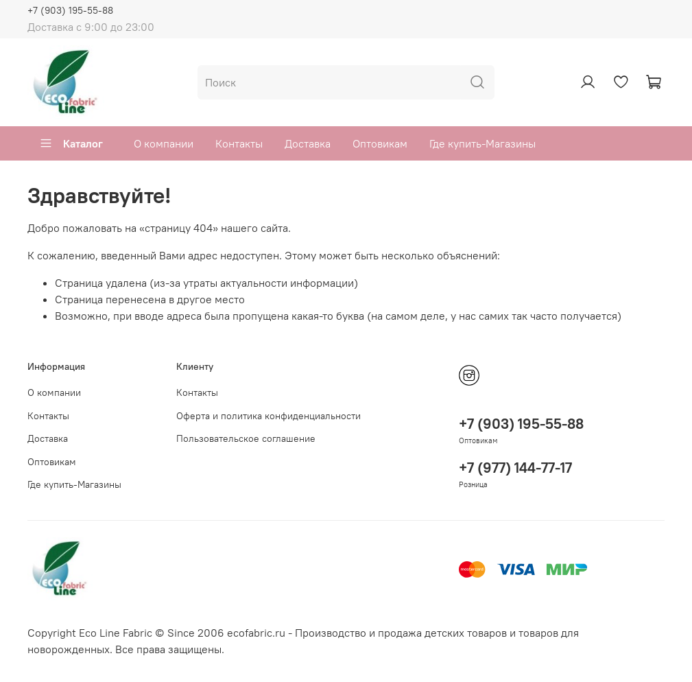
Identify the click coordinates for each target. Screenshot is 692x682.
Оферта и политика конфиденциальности (268, 416)
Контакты (239, 143)
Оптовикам (380, 143)
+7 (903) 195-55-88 (70, 10)
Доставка (308, 143)
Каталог (71, 143)
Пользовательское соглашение (245, 438)
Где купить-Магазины (482, 143)
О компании (163, 143)
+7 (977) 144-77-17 (515, 467)
